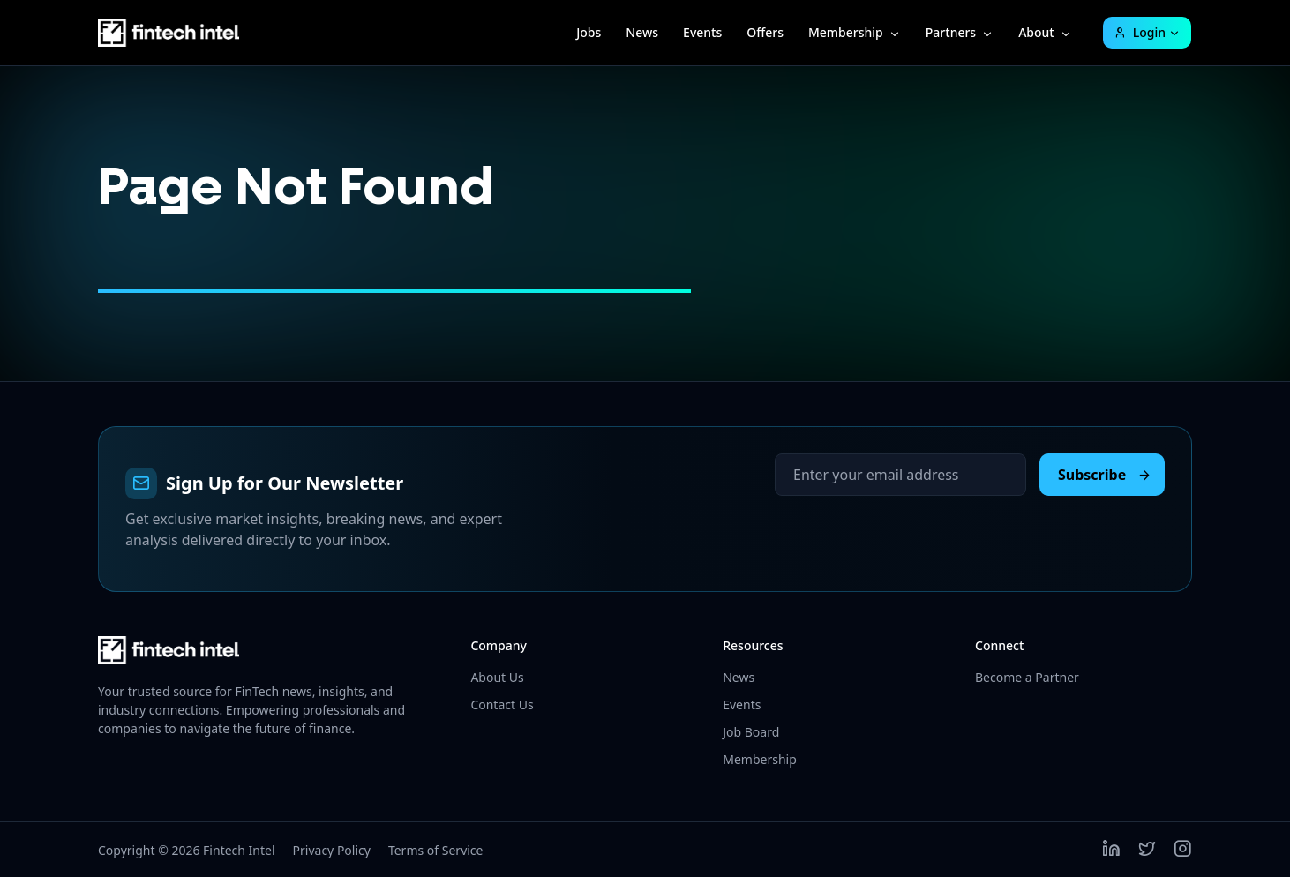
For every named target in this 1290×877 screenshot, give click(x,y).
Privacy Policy (332, 850)
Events (702, 32)
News (642, 32)
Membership (845, 32)
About (1036, 32)
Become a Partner (1027, 677)
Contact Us (501, 704)
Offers (765, 32)
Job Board (751, 731)
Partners (951, 32)
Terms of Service (436, 850)
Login (1140, 32)
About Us (496, 677)
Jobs (588, 32)
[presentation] (909, 530)
